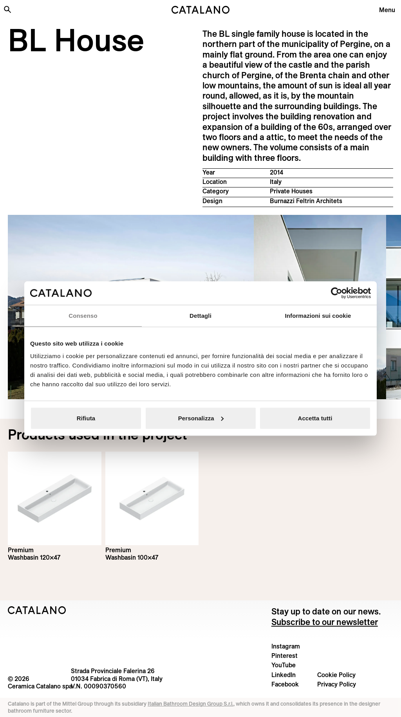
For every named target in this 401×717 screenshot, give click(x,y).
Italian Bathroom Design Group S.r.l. (190, 703)
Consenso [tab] (83, 315)
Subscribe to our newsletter (324, 621)
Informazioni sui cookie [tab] (318, 315)
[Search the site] (7, 9)
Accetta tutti (315, 417)
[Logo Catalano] (37, 610)
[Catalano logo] (200, 10)
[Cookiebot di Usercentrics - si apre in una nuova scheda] (336, 293)
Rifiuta (86, 417)
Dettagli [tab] (200, 315)
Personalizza (201, 417)
